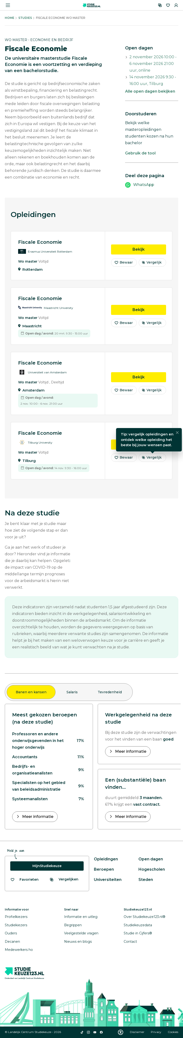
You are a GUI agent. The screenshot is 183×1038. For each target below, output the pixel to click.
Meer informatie (37, 816)
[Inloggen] (176, 5)
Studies (25, 18)
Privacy (156, 1032)
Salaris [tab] (72, 692)
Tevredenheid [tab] (110, 692)
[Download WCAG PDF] (120, 1032)
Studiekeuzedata (138, 925)
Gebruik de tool (140, 153)
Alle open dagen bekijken (150, 91)
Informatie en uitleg (80, 917)
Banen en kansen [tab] (31, 692)
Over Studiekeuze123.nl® (144, 917)
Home (9, 18)
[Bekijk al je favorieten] (24, 879)
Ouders (11, 933)
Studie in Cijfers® (138, 933)
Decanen (12, 941)
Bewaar (123, 264)
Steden (145, 879)
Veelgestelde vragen (81, 933)
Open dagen (150, 859)
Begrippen (73, 925)
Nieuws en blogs (78, 941)
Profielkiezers (16, 917)
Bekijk (149, 250)
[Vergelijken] (160, 5)
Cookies (173, 1032)
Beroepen (104, 869)
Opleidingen (106, 859)
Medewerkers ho (19, 950)
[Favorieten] (168, 5)
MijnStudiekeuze (46, 866)
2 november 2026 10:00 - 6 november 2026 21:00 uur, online (153, 64)
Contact (130, 941)
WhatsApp (143, 184)
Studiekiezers (16, 925)
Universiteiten (108, 879)
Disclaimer (137, 1032)
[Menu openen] (8, 5)
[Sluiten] (177, 434)
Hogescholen (151, 869)
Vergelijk (152, 264)
